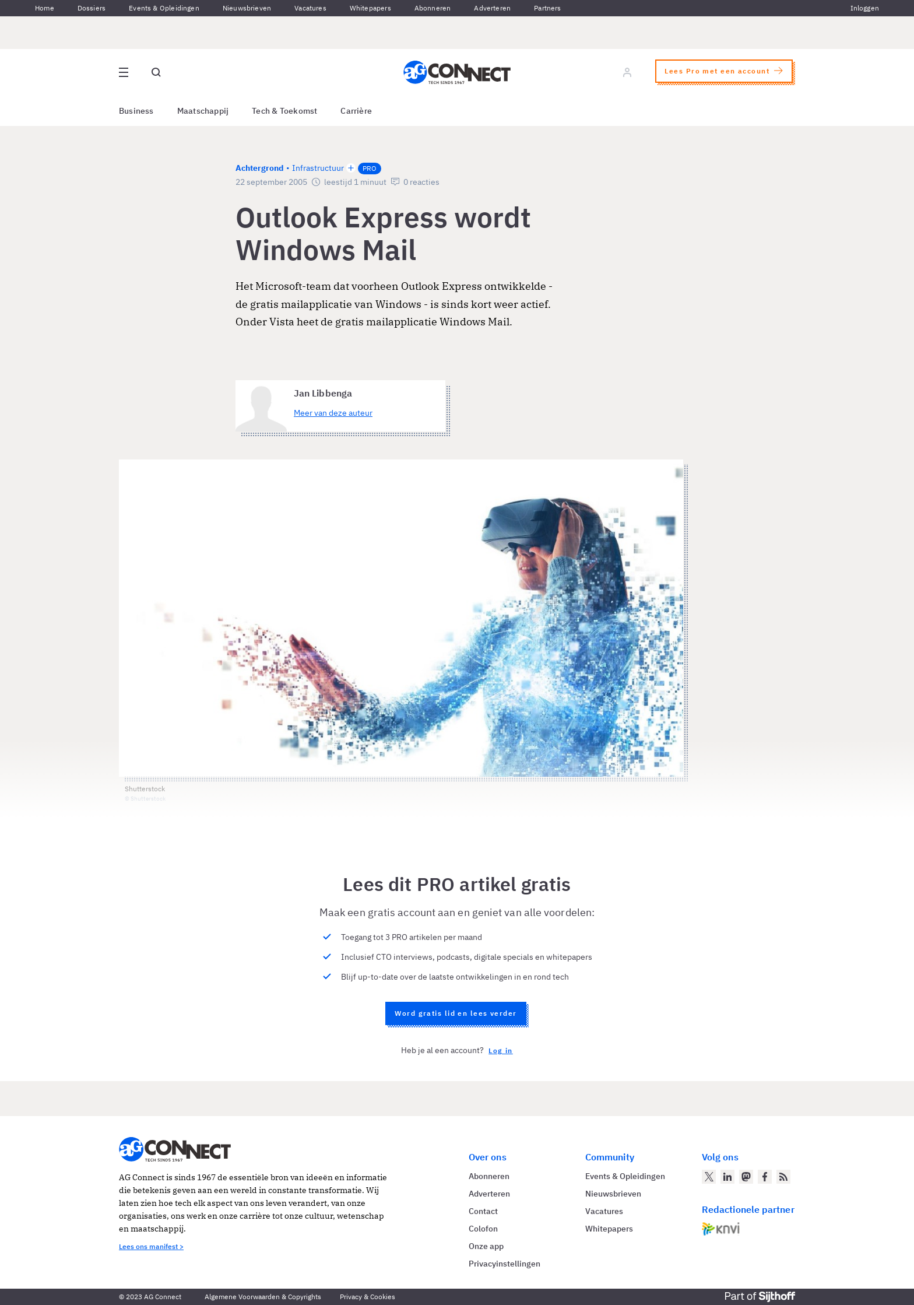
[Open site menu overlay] (123, 72)
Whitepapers (370, 7)
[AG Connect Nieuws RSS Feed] (783, 1177)
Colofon (483, 1228)
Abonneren (432, 7)
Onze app (486, 1246)
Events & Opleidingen (164, 7)
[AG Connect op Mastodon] (746, 1177)
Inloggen (864, 7)
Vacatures (310, 7)
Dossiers (92, 7)
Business (136, 111)
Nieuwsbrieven (247, 7)
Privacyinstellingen (504, 1263)
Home (44, 7)
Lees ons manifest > (151, 1246)
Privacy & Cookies (367, 1296)
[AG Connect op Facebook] (765, 1177)
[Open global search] (156, 72)
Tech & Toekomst (284, 111)
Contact (483, 1211)
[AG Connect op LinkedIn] (727, 1177)
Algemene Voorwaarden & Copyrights (263, 1296)
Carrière (356, 111)
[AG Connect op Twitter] (709, 1177)
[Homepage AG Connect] (457, 72)
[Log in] (627, 72)
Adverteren (492, 7)
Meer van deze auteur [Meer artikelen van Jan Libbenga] (333, 413)
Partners (547, 7)
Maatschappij (203, 111)
